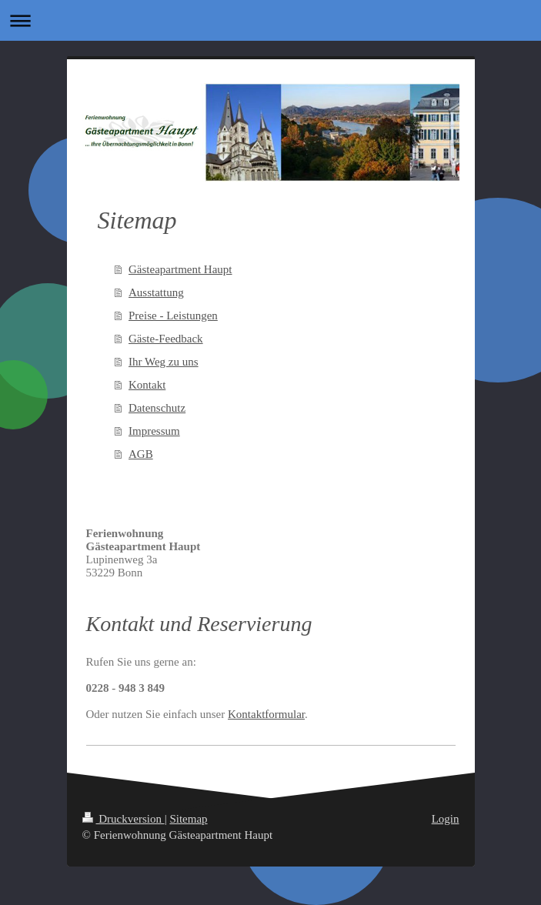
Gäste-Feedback (166, 338)
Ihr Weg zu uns (164, 362)
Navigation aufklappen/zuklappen (270, 20)
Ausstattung (156, 292)
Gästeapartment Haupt (180, 269)
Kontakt (147, 385)
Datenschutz (157, 408)
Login (445, 819)
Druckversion (123, 819)
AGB (141, 454)
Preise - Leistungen (173, 315)
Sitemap (188, 819)
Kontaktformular (266, 714)
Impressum (154, 431)
